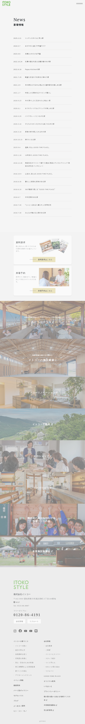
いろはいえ (48, 686)
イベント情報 (19, 680)
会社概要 (49, 646)
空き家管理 (49, 710)
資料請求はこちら (45, 260)
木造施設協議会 (50, 705)
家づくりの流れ (21, 671)
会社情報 (19, 621)
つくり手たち (51, 662)
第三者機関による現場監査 (25, 667)
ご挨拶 (48, 650)
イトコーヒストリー (53, 654)
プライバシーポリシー (52, 691)
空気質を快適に (21, 658)
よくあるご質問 (19, 706)
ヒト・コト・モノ (20, 711)
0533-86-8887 (21, 606)
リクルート (34, 621)
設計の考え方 (20, 650)
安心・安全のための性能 (24, 662)
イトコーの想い (21, 646)
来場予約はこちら (45, 291)
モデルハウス (19, 696)
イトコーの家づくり (21, 641)
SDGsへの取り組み (53, 667)
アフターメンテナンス (23, 675)
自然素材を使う (21, 654)
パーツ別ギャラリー (21, 690)
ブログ (16, 701)
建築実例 (17, 685)
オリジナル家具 (49, 681)
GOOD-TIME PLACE (52, 676)
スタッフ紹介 (51, 658)
